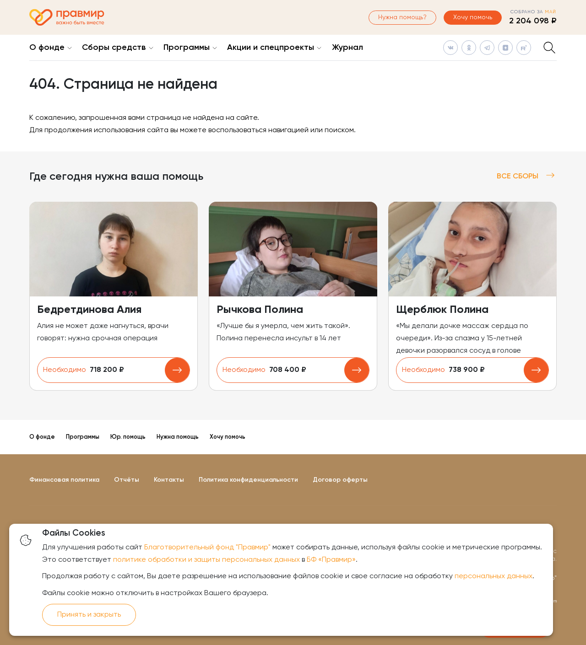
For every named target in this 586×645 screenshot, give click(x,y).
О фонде (47, 47)
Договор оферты (340, 480)
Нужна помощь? (402, 17)
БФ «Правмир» (331, 560)
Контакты (169, 480)
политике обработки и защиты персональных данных (206, 560)
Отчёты (126, 480)
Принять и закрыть (89, 614)
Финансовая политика (64, 480)
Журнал (347, 47)
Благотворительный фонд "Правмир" (207, 547)
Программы (186, 47)
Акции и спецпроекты (270, 47)
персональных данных (493, 576)
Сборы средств (114, 47)
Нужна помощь (178, 437)
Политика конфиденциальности (248, 480)
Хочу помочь (472, 17)
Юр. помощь (128, 437)
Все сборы (527, 176)
